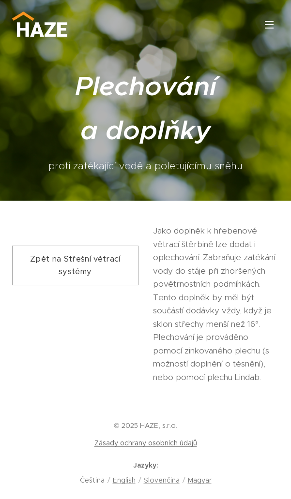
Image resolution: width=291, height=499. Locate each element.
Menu (269, 24)
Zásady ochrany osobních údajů (145, 443)
